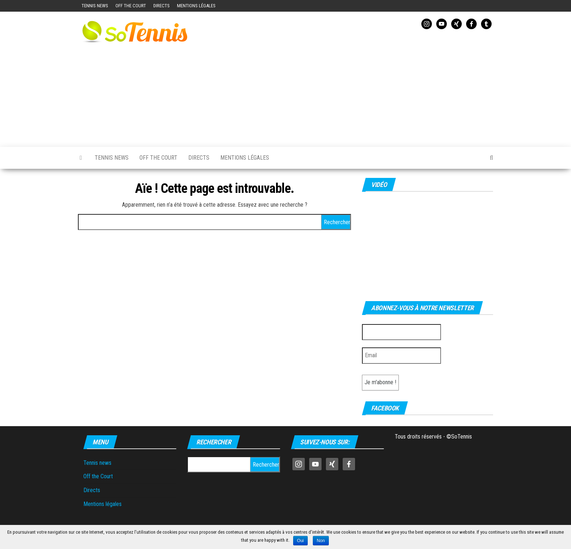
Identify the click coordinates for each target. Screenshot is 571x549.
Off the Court (130, 5)
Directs (161, 5)
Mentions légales (196, 5)
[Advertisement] (356, 87)
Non (321, 540)
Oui (300, 540)
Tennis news (95, 5)
